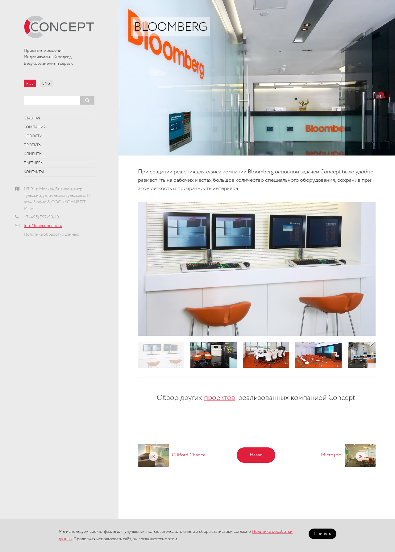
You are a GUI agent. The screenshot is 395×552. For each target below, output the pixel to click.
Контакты (34, 172)
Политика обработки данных (51, 234)
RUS (30, 83)
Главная (32, 118)
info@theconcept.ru (43, 226)
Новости (33, 136)
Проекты (33, 145)
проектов (219, 397)
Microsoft (331, 455)
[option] (257, 269)
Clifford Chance (189, 455)
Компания (35, 127)
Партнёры (34, 163)
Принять (322, 534)
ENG (46, 83)
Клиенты (33, 154)
